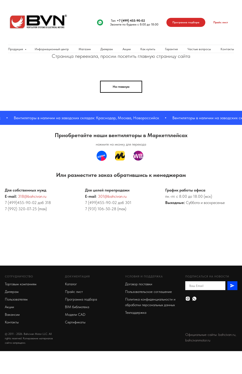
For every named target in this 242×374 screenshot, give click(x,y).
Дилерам (106, 49)
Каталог (71, 284)
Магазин (85, 49)
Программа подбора (81, 299)
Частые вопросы (199, 49)
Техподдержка (135, 312)
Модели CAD (75, 314)
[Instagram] (187, 298)
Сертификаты (75, 322)
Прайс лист (74, 291)
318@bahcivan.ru (32, 196)
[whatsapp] (100, 22)
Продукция (16, 49)
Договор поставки (138, 284)
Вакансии (12, 314)
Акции (127, 49)
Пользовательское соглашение (148, 291)
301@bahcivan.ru (112, 196)
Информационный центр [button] (52, 49)
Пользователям (16, 299)
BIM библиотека (77, 307)
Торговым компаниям (20, 284)
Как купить (147, 49)
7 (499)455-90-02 (21, 202)
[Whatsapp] (194, 298)
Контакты (227, 49)
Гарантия (171, 49)
